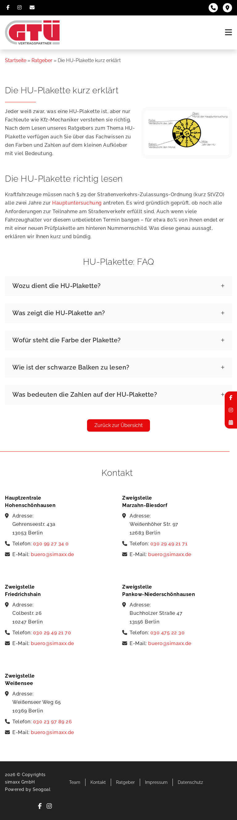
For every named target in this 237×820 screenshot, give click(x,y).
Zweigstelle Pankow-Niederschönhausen (158, 590)
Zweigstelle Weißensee (20, 679)
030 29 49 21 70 (52, 633)
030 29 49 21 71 (169, 544)
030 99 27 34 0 (51, 544)
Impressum (156, 782)
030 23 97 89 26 (52, 722)
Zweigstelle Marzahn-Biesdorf (144, 501)
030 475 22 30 (167, 633)
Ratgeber (41, 60)
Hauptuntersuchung (77, 203)
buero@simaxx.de (52, 554)
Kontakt (98, 782)
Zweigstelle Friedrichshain (23, 590)
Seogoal (42, 789)
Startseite (15, 60)
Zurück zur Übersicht (118, 425)
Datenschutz (190, 782)
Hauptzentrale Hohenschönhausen (30, 501)
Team (74, 782)
